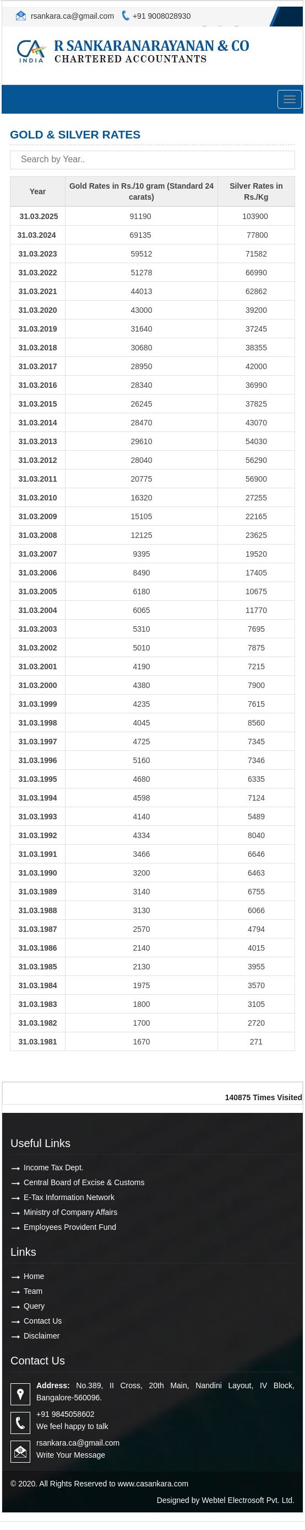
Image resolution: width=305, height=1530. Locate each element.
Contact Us (43, 1320)
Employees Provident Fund (70, 1227)
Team (33, 1291)
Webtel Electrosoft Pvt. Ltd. (248, 1500)
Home (34, 1276)
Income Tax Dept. (54, 1167)
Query (34, 1306)
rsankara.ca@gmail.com (71, 16)
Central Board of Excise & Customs (84, 1182)
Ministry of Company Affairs (70, 1212)
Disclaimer (41, 1335)
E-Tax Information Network (69, 1197)
